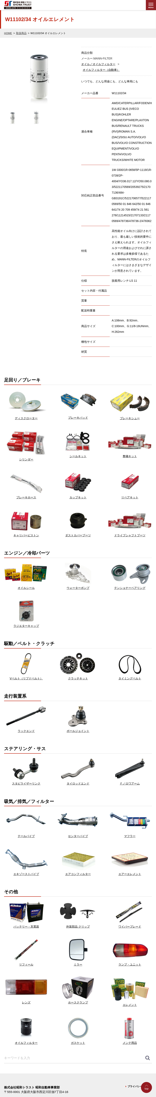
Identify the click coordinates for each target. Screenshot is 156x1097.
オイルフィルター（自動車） (101, 69)
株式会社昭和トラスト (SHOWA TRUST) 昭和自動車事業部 (25, 5)
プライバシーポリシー (140, 1086)
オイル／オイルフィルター (98, 64)
